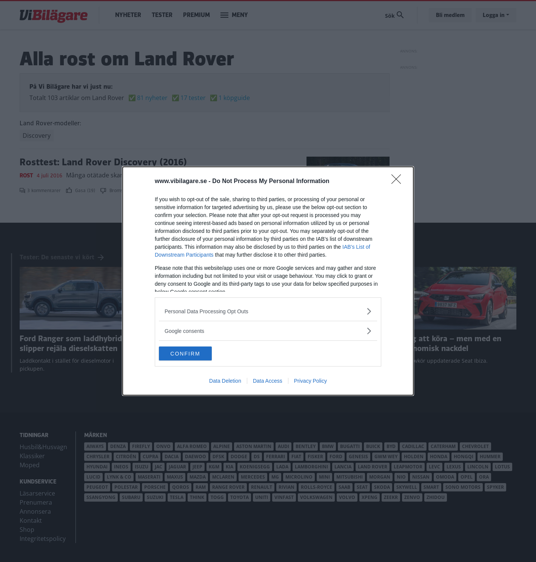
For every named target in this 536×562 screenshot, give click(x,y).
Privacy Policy (310, 382)
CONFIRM (194, 354)
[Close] (398, 181)
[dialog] (268, 281)
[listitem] (268, 311)
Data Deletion (225, 382)
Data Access (267, 382)
